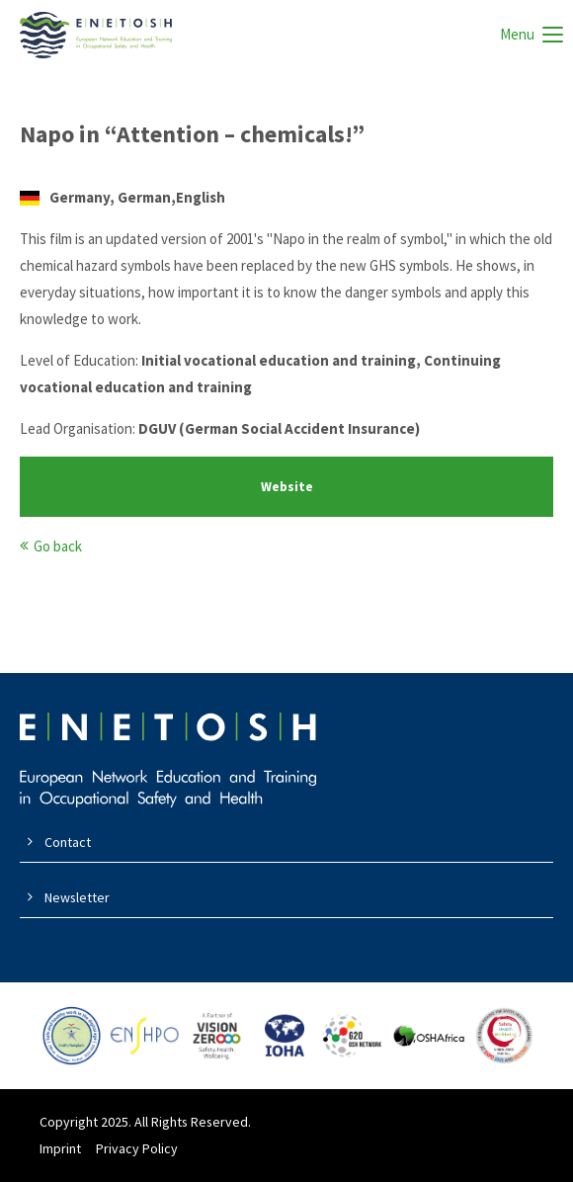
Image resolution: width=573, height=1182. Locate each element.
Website (287, 486)
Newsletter (77, 897)
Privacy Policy (137, 1148)
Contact (67, 842)
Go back (58, 546)
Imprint (60, 1148)
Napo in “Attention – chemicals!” (192, 134)
